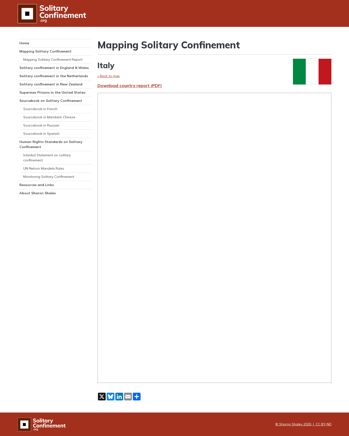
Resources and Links (36, 185)
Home (24, 43)
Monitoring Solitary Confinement (48, 176)
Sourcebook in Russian (41, 125)
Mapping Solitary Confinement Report (52, 59)
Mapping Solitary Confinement (45, 51)
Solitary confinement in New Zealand (50, 84)
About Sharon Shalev (37, 193)
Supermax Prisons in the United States (52, 92)
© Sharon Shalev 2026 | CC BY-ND (303, 424)
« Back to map (108, 76)
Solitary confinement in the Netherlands (53, 76)
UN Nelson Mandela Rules (43, 168)
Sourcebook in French (40, 109)
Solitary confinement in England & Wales (54, 68)
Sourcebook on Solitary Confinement (50, 100)
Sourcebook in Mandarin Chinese (49, 117)
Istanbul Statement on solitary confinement (47, 157)
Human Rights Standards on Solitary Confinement (50, 144)
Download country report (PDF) (129, 85)
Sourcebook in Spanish (41, 133)
